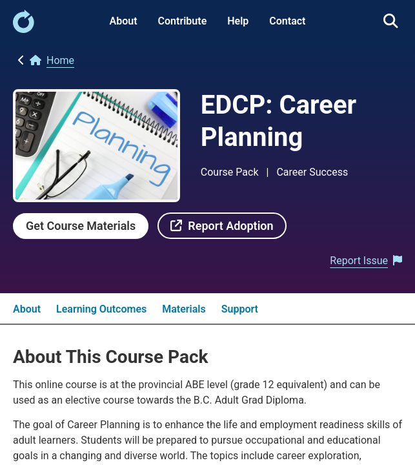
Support (239, 309)
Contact (287, 21)
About (123, 21)
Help (237, 21)
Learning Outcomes (101, 309)
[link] (23, 29)
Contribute (182, 21)
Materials (183, 309)
